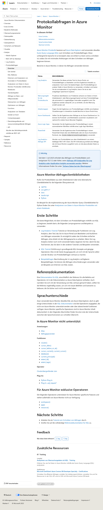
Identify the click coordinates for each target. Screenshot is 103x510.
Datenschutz (55, 500)
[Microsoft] (4, 3)
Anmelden (97, 3)
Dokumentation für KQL (49, 277)
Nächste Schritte (44, 45)
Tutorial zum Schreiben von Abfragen (67, 420)
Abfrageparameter (48, 334)
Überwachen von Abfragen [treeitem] (17, 102)
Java (42, 192)
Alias (43, 331)
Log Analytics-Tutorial (49, 231)
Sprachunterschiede (45, 42)
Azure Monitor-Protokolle (46, 50)
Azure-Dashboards (44, 115)
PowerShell (41, 130)
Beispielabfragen (47, 259)
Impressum (85, 500)
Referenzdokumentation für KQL (77, 423)
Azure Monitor (54, 16)
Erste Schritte (43, 36)
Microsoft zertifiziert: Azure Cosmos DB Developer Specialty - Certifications (62, 471)
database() (45, 354)
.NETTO (43, 187)
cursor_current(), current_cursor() (53, 351)
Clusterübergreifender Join (47, 371)
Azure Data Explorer (73, 50)
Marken (5, 503)
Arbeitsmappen (43, 109)
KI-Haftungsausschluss (10, 500)
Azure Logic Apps (44, 124)
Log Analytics (42, 80)
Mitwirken (45, 500)
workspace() (45, 402)
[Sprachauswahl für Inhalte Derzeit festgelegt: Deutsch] (7, 495)
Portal (81, 9)
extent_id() (45, 359)
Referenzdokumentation (46, 39)
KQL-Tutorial (46, 249)
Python (43, 198)
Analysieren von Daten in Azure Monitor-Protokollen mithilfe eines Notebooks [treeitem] (19, 86)
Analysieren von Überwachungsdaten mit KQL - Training (56, 460)
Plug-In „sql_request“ (49, 383)
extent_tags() (46, 362)
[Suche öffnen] (91, 3)
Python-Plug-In (46, 380)
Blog (36, 500)
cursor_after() (46, 345)
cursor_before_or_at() (49, 348)
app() (43, 405)
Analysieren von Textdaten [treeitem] (16, 112)
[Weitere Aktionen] (98, 16)
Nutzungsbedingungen (71, 500)
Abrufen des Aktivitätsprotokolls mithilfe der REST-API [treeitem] (16, 131)
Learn (39, 16)
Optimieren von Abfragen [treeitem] (16, 105)
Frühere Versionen (26, 500)
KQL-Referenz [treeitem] (12, 75)
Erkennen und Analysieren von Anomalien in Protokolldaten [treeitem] (18, 79)
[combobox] (17, 16)
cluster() (44, 343)
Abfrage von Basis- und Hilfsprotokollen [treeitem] (15, 97)
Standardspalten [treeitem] (13, 93)
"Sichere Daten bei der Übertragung (76, 166)
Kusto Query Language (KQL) (48, 53)
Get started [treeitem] (11, 72)
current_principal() (48, 356)
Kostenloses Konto (93, 9)
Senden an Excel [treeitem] (13, 115)
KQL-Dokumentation (65, 303)
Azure (45, 16)
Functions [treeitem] (11, 108)
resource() (45, 407)
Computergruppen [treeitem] (14, 118)
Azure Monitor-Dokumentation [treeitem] (14, 20)
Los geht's (45, 190)
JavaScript (45, 195)
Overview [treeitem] (11, 68)
